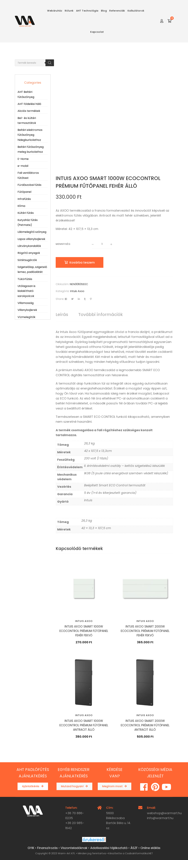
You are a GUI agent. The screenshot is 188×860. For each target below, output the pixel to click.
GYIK (31, 848)
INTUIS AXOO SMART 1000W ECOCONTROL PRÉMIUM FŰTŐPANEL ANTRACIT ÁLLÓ (83, 725)
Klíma (21, 206)
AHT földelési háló (29, 104)
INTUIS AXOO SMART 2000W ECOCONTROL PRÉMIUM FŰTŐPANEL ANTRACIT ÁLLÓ (145, 725)
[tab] (62, 314)
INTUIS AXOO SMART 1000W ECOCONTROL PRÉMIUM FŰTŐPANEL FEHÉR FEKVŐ (83, 630)
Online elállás (150, 848)
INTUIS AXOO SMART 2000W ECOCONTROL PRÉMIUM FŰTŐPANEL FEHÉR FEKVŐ (145, 630)
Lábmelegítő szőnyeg (32, 232)
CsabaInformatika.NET (139, 853)
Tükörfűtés (25, 279)
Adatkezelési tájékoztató (109, 848)
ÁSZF (134, 848)
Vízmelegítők (26, 317)
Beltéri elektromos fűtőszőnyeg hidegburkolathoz (30, 135)
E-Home (23, 159)
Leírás (62, 314)
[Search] (49, 62)
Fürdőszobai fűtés (29, 185)
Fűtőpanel (24, 192)
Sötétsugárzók (27, 260)
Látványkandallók (29, 246)
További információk (100, 314)
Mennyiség (63, 244)
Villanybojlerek (27, 310)
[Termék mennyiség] (102, 244)
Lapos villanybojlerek (31, 239)
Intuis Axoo (77, 291)
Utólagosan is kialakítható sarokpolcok (26, 291)
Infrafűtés (24, 199)
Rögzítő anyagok (29, 253)
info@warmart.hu (160, 818)
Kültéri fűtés (26, 213)
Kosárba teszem (82, 262)
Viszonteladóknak (74, 848)
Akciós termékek (29, 111)
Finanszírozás (47, 848)
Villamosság (26, 303)
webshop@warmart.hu (164, 813)
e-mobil (23, 166)
